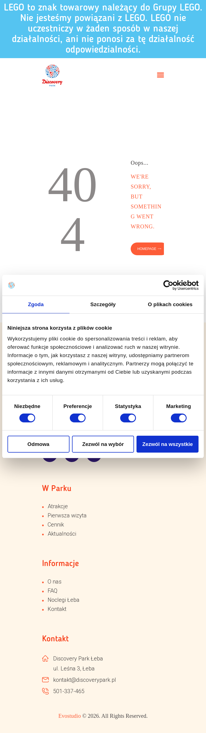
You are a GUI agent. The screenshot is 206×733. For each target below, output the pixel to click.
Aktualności (62, 533)
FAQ (52, 590)
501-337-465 (68, 691)
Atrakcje (58, 506)
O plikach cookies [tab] (170, 304)
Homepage (146, 249)
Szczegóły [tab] (103, 304)
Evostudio (69, 716)
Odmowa (38, 444)
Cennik (56, 524)
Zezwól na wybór (103, 444)
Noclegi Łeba (63, 600)
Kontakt (57, 609)
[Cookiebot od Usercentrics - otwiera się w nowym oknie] (174, 285)
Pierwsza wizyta (67, 515)
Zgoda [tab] (36, 304)
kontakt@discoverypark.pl (84, 680)
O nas (54, 581)
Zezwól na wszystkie (167, 444)
